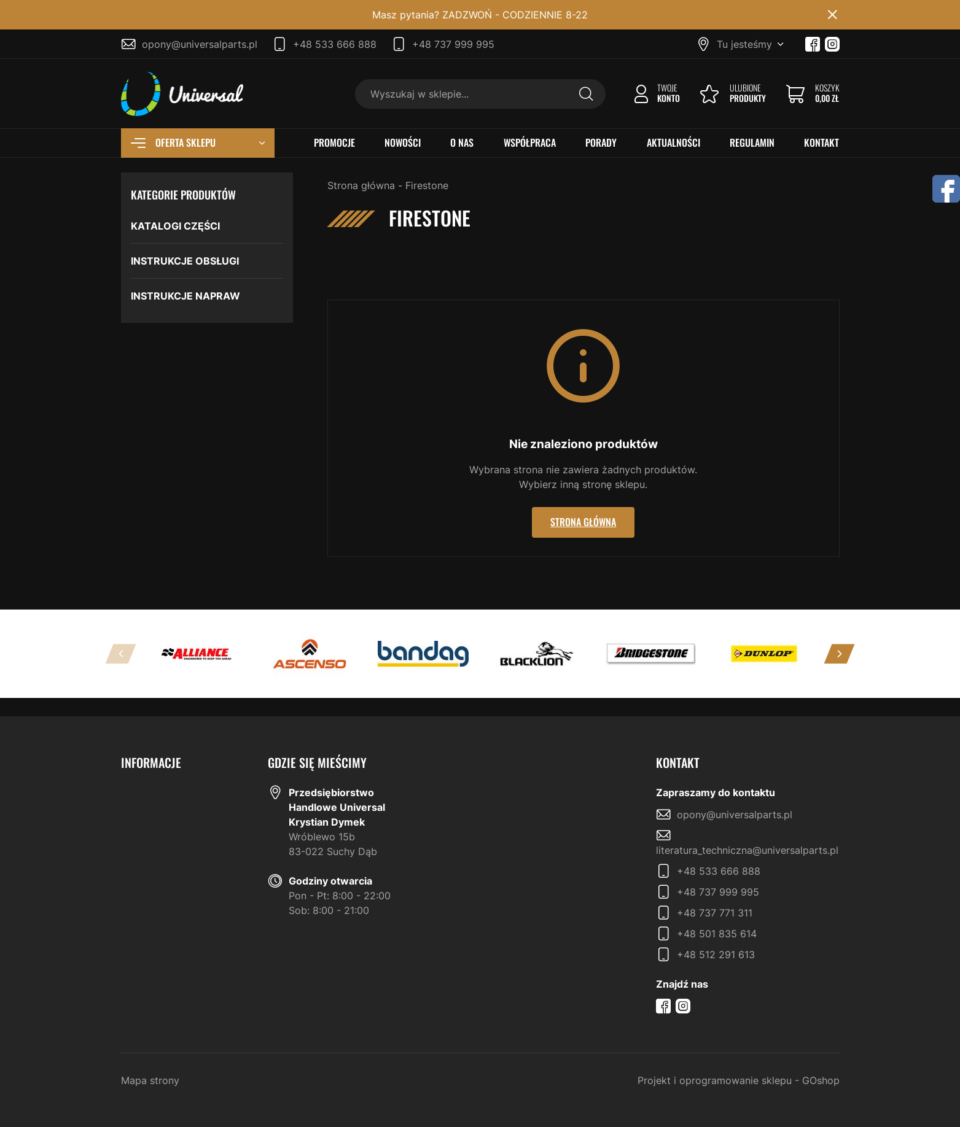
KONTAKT (821, 142)
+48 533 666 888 (335, 44)
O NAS (462, 142)
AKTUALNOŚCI (673, 142)
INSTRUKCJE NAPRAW (185, 296)
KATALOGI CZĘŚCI (175, 226)
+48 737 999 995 (453, 44)
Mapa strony (150, 1080)
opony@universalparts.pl (199, 44)
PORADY (601, 142)
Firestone (426, 185)
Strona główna (361, 185)
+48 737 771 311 (714, 913)
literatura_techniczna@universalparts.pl (747, 850)
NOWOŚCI (402, 142)
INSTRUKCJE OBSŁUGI (185, 261)
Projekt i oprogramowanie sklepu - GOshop (739, 1080)
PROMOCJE (334, 142)
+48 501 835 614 (717, 934)
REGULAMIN (752, 142)
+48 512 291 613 (716, 954)
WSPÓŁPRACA (530, 142)
